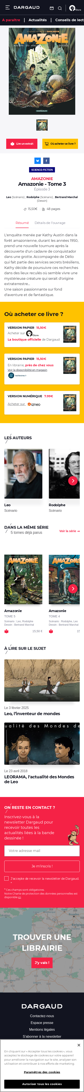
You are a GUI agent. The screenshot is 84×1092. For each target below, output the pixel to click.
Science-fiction (42, 169)
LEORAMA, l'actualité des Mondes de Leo (39, 779)
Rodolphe (33, 197)
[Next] (73, 480)
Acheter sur (24, 404)
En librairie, (30, 365)
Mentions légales (42, 1029)
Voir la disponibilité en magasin (27, 373)
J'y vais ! (42, 963)
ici (19, 897)
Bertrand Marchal (66, 197)
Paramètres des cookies (42, 1075)
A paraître (11, 20)
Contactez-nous (42, 1016)
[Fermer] (79, 1048)
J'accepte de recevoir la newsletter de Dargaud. (45, 879)
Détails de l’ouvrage (50, 223)
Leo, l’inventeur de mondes (32, 713)
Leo (8, 197)
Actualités (38, 20)
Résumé (22, 223)
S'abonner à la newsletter (42, 1036)
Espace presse (42, 1023)
